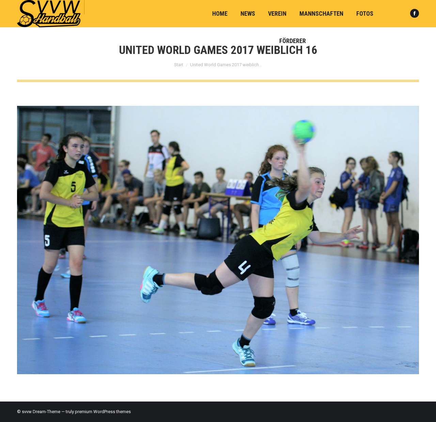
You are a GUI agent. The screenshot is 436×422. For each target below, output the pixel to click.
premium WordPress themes (103, 411)
